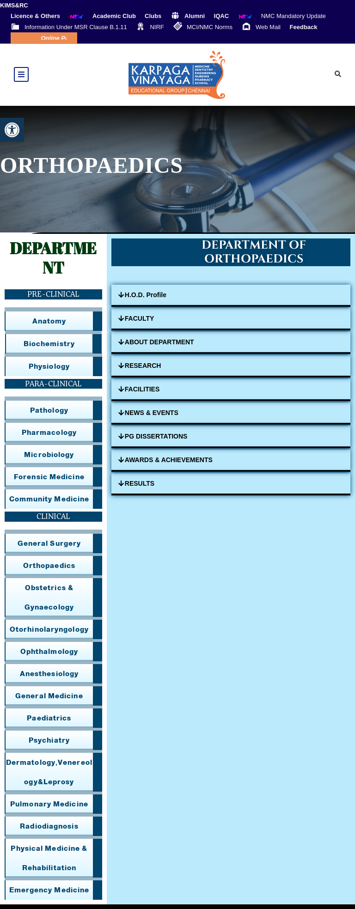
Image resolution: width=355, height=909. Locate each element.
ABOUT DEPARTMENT (159, 346)
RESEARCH (143, 370)
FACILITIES (142, 393)
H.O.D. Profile (145, 299)
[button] (12, 130)
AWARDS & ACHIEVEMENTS (169, 464)
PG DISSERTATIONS (156, 441)
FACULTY (139, 323)
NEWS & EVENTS (151, 417)
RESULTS (139, 488)
